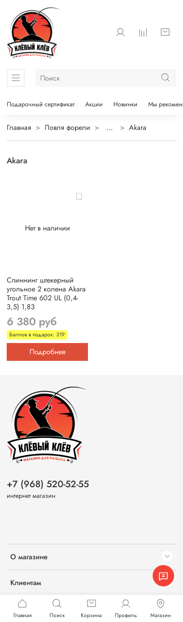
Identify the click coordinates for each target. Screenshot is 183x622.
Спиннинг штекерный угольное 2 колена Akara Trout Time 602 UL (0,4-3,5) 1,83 (46, 293)
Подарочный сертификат (41, 104)
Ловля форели (67, 127)
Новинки (125, 104)
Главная (19, 127)
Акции (94, 104)
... (109, 128)
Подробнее (47, 352)
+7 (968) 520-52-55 (48, 484)
